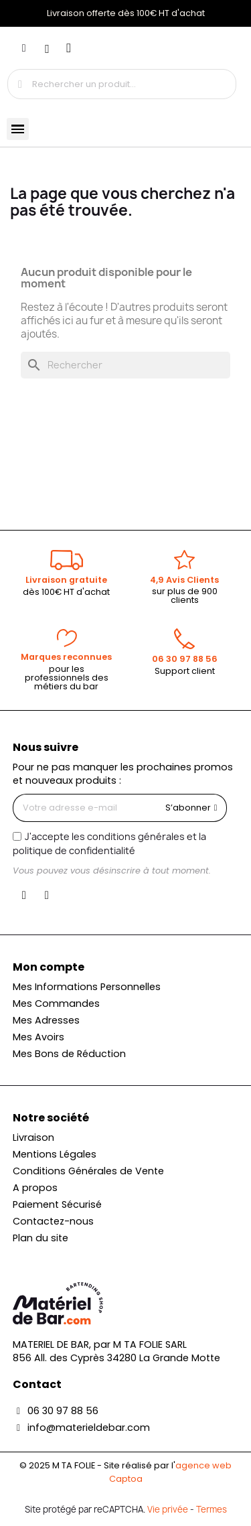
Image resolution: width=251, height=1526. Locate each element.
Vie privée (167, 1509)
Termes (211, 1509)
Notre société (51, 1117)
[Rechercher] (125, 365)
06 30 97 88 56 (185, 659)
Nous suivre (45, 747)
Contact (37, 1384)
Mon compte (48, 967)
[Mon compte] (24, 48)
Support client (185, 671)
